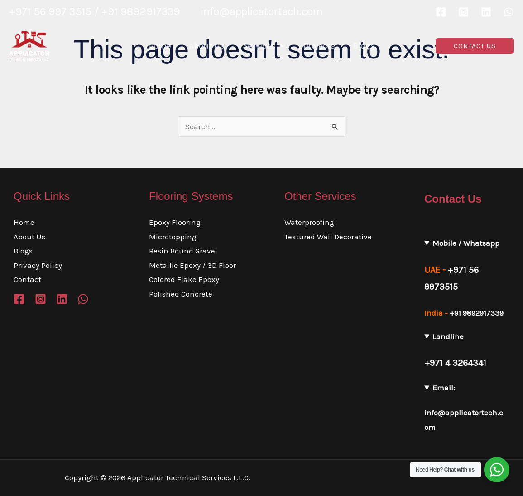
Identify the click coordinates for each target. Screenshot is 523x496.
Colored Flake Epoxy (184, 279)
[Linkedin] (486, 12)
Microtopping (173, 236)
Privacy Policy (38, 265)
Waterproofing (309, 222)
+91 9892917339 (477, 312)
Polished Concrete (180, 293)
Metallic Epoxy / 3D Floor (192, 265)
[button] (475, 46)
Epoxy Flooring (175, 222)
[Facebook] (441, 12)
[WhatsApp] (509, 12)
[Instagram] (463, 12)
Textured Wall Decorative (328, 236)
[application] (280, 46)
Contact (27, 279)
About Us (29, 236)
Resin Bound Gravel (183, 250)
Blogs (23, 250)
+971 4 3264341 (455, 363)
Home (24, 222)
